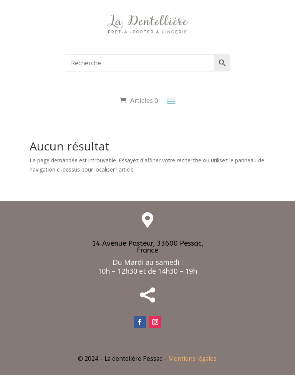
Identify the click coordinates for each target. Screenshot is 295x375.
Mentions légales (192, 359)
